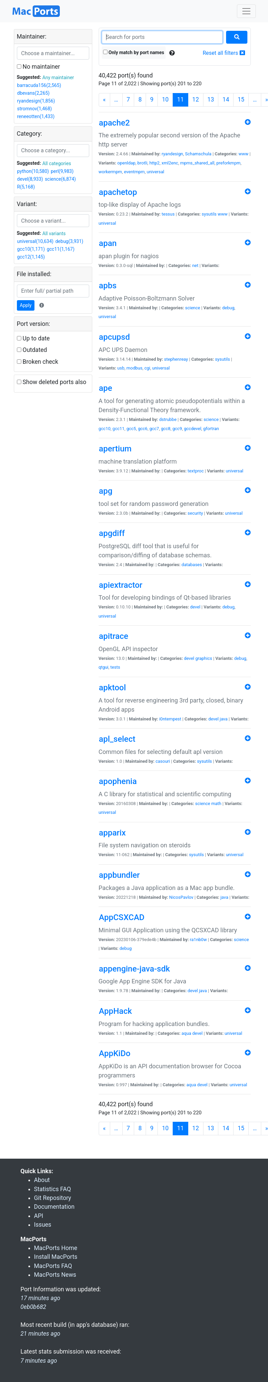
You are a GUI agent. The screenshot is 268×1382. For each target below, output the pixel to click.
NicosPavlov (181, 897)
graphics (203, 658)
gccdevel (192, 428)
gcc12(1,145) (31, 257)
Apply (26, 305)
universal (155, 171)
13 (211, 99)
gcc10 (105, 428)
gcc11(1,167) (60, 249)
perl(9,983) (62, 171)
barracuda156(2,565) (39, 85)
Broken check (37, 361)
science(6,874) (60, 179)
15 (241, 99)
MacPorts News (55, 1274)
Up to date (33, 338)
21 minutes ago (40, 1333)
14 (225, 99)
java (223, 718)
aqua (186, 1033)
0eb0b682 (33, 1306)
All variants (54, 233)
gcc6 (142, 428)
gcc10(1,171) (31, 249)
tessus (168, 214)
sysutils (209, 214)
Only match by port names (133, 52)
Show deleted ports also (52, 382)
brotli (143, 162)
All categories (56, 163)
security (195, 513)
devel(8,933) (30, 179)
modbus (134, 368)
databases (191, 564)
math (216, 803)
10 (165, 99)
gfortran (211, 428)
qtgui (103, 667)
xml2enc (170, 162)
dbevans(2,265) (33, 93)
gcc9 (177, 428)
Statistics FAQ (52, 1189)
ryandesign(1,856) (36, 101)
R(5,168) (26, 187)
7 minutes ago (39, 1360)
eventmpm (134, 171)
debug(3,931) (69, 241)
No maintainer (38, 66)
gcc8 (165, 428)
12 (195, 99)
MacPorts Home (55, 1248)
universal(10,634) (35, 241)
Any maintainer (58, 77)
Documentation (54, 1206)
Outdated (32, 350)
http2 (154, 162)
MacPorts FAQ (53, 1266)
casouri (162, 761)
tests (115, 667)
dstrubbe (167, 419)
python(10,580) (33, 171)
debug (228, 307)
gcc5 (131, 428)
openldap (126, 162)
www (243, 153)
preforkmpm (228, 162)
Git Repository (52, 1198)
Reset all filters (224, 53)
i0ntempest (170, 718)
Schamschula (198, 153)
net (195, 265)
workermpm (110, 171)
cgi (147, 368)
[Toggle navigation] (246, 11)
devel (195, 606)
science (192, 307)
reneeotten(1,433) (36, 116)
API (38, 1215)
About (42, 1180)
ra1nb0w (198, 939)
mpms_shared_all (197, 162)
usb (120, 368)
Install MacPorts (55, 1256)
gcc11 (119, 428)
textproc (196, 470)
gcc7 (154, 428)
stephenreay (176, 359)
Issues (42, 1224)
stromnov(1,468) (34, 108)
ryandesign (172, 153)
